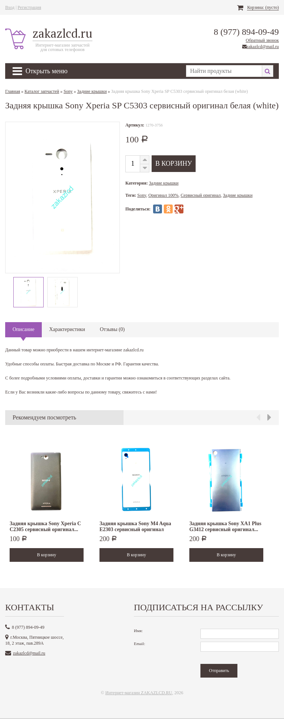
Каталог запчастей (41, 91)
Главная (12, 91)
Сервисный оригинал (200, 195)
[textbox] (224, 71)
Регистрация (29, 7)
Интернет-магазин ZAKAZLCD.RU (138, 692)
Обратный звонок (262, 40)
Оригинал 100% (163, 195)
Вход (9, 7)
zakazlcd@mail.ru (263, 46)
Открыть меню (40, 71)
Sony (68, 91)
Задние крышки (92, 91)
